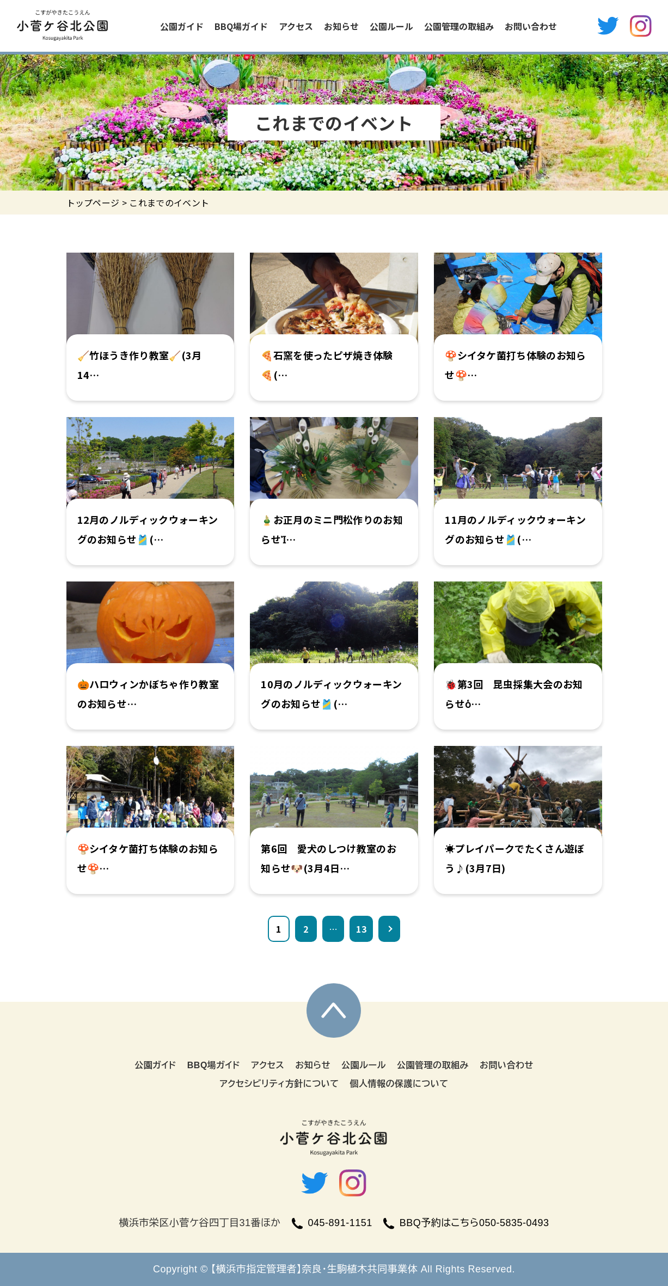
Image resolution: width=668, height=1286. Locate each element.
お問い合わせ (531, 26)
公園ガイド (182, 26)
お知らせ (341, 26)
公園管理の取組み (459, 26)
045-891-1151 (332, 1222)
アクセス (296, 26)
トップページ (93, 202)
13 (361, 928)
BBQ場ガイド (241, 26)
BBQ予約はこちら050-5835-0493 (466, 1222)
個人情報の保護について (399, 1083)
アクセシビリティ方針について (279, 1083)
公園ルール (391, 26)
